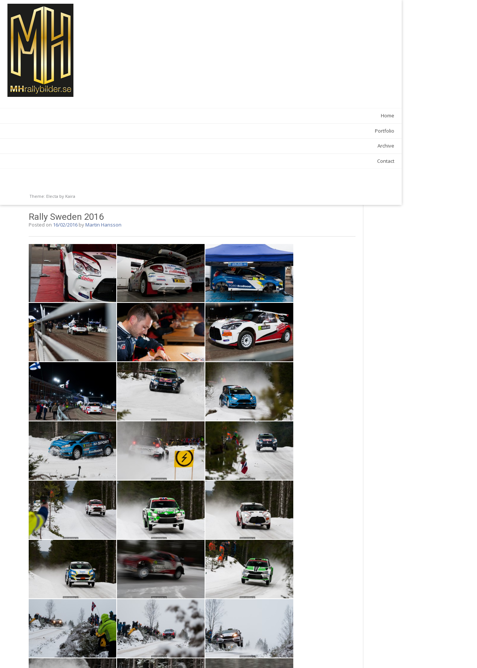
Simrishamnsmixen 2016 (346, 645)
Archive (88, 145)
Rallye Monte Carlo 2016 (142, 645)
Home (90, 115)
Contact (88, 161)
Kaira (70, 196)
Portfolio (87, 130)
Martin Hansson (186, 19)
